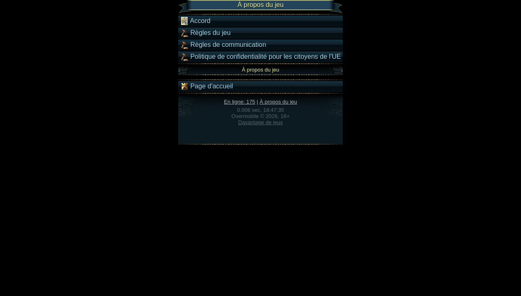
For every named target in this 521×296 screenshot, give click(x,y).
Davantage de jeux (260, 122)
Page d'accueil (206, 86)
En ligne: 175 (239, 102)
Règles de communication (223, 45)
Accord (195, 21)
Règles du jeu (205, 33)
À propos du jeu (278, 102)
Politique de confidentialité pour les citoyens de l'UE (260, 57)
